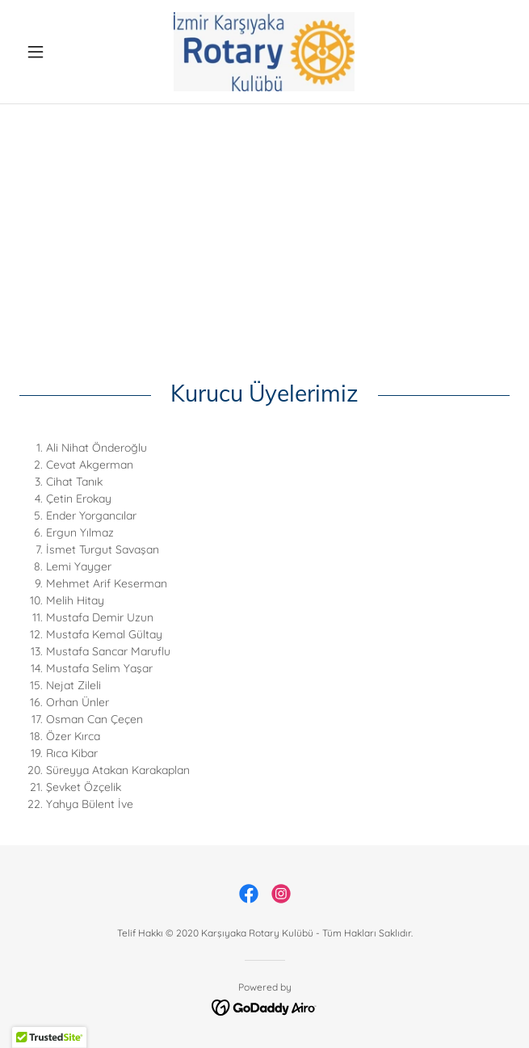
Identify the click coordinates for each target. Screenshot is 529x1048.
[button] (56, 52)
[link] (264, 52)
